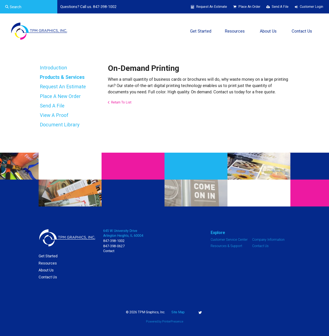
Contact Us (302, 31)
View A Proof (54, 115)
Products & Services (62, 77)
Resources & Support (226, 246)
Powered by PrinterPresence (164, 321)
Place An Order (249, 7)
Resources (235, 31)
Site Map (178, 312)
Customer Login (311, 7)
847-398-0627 (114, 246)
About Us (268, 31)
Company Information (268, 240)
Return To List (121, 102)
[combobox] (28, 7)
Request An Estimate (211, 7)
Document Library (60, 125)
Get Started (200, 31)
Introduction (53, 68)
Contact (108, 251)
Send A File (280, 7)
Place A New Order (60, 96)
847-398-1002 (114, 241)
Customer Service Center (229, 240)
